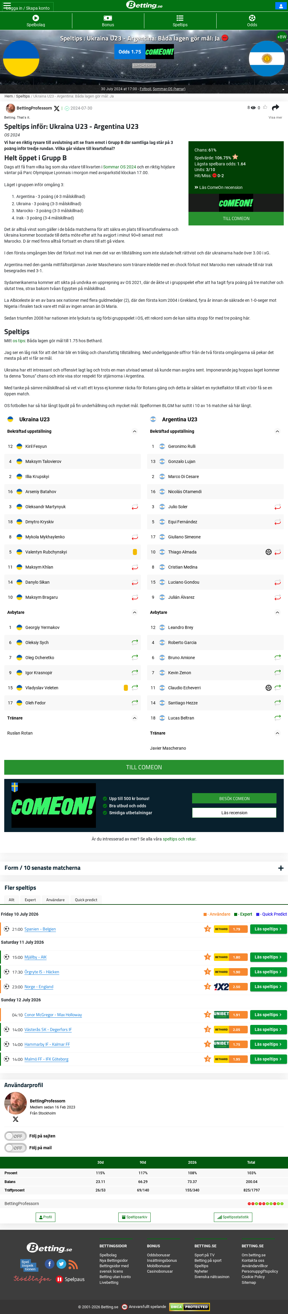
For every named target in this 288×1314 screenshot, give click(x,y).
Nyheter (201, 1271)
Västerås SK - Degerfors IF (48, 1029)
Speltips (23, 96)
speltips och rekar (179, 839)
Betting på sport (208, 1260)
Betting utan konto (115, 1276)
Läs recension (234, 812)
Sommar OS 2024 (119, 166)
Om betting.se (254, 1255)
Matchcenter (144, 65)
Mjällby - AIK (36, 957)
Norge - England (39, 986)
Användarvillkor (255, 1266)
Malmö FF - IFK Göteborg (46, 1059)
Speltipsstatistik (233, 1217)
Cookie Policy (253, 1276)
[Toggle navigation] (7, 6)
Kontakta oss (253, 1260)
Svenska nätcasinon (212, 1276)
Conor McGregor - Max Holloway (53, 1014)
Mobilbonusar (158, 1266)
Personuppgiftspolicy (260, 1271)
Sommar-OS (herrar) (169, 89)
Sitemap (249, 1282)
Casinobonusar (160, 1271)
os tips (19, 340)
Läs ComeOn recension (221, 187)
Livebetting (109, 1282)
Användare (55, 900)
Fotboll (145, 89)
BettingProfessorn (22, 1203)
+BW (281, 36)
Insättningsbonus (162, 1260)
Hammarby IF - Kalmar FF (47, 1044)
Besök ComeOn (234, 798)
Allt (12, 900)
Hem (9, 96)
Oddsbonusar (158, 1255)
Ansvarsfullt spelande (144, 1306)
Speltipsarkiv (134, 1217)
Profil (45, 1217)
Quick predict (86, 900)
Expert (30, 900)
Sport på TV (204, 1255)
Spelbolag (108, 1255)
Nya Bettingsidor (114, 1260)
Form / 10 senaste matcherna (42, 867)
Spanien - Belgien (40, 929)
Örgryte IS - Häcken (42, 971)
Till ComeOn (236, 218)
